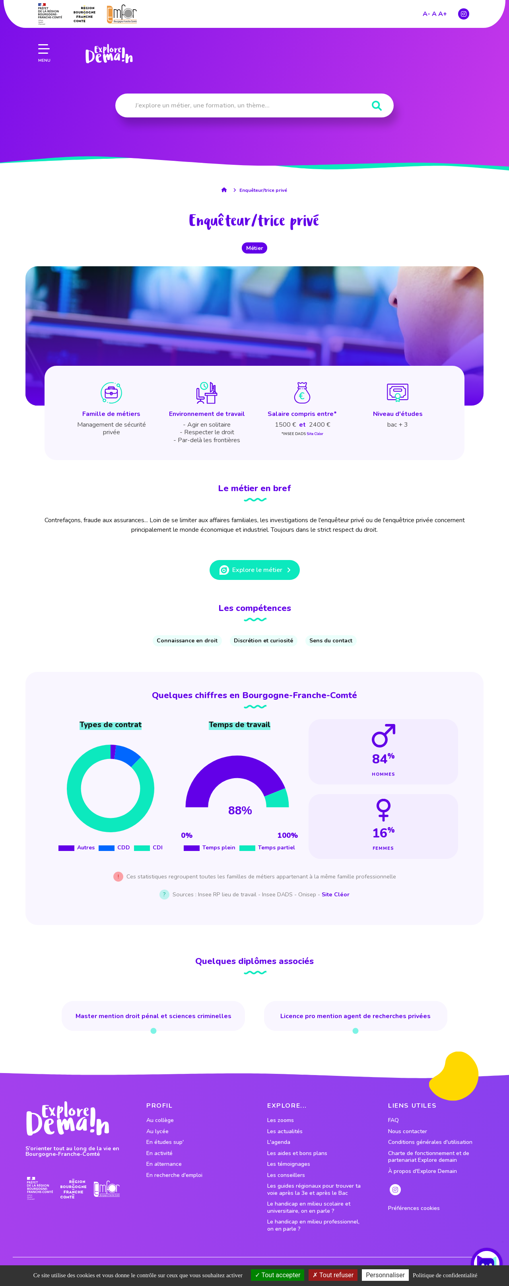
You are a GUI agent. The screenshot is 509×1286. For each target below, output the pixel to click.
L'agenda (278, 1142)
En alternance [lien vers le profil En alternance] (164, 1164)
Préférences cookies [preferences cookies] (414, 1208)
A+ (442, 6)
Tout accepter (278, 1275)
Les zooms (280, 1120)
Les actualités (285, 1131)
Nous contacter (407, 1131)
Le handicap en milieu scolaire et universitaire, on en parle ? (308, 1207)
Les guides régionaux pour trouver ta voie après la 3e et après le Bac (314, 1189)
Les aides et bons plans (297, 1153)
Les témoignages (288, 1164)
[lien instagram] (463, 6)
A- (426, 6)
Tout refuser (333, 1275)
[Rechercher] (377, 106)
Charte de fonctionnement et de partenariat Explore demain (428, 1157)
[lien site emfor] (107, 1189)
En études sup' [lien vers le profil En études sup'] (165, 1142)
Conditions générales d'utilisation (430, 1142)
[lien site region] (73, 1188)
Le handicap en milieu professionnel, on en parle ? (313, 1225)
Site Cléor (315, 433)
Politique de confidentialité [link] (445, 1275)
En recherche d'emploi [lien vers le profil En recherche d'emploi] (174, 1175)
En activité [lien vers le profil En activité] (159, 1153)
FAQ (393, 1120)
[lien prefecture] (40, 1188)
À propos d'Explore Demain (422, 1171)
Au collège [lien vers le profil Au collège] (160, 1120)
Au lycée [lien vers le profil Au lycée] (157, 1131)
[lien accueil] (226, 190)
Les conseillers (286, 1175)
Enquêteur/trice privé (263, 190)
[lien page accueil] (108, 46)
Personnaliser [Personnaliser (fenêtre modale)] (385, 1275)
